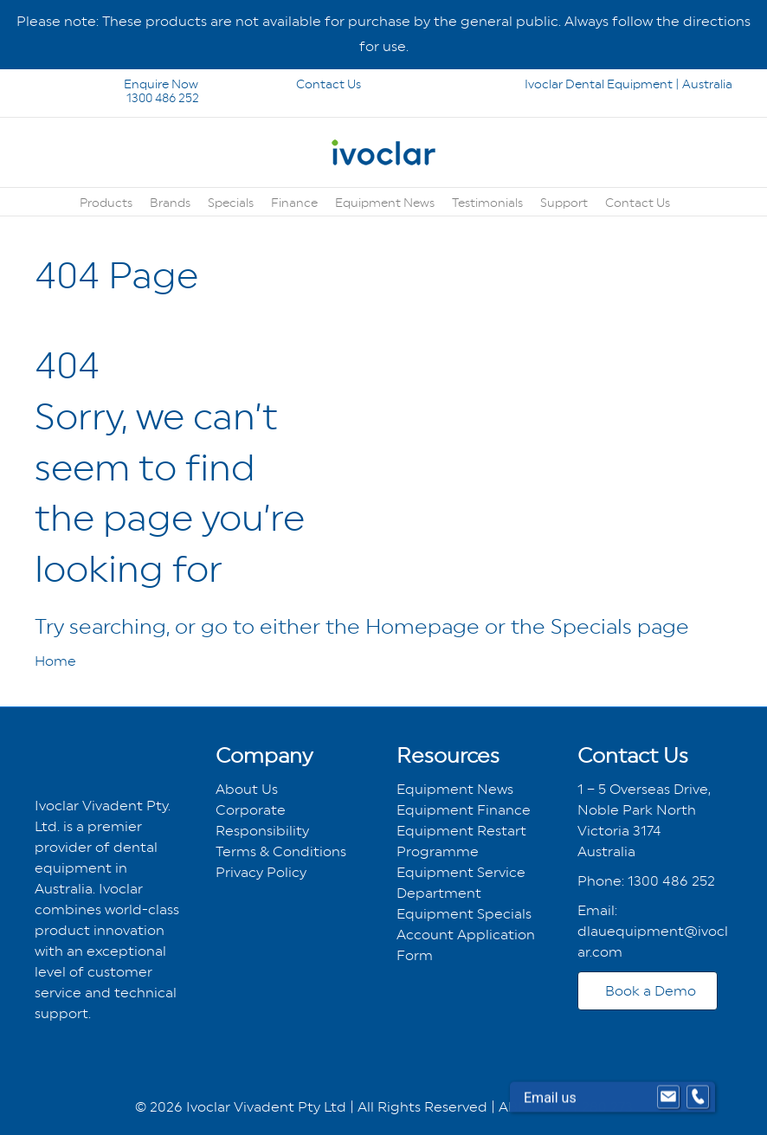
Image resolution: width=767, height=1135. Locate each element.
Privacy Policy (261, 872)
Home (55, 661)
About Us (247, 789)
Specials (231, 203)
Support (564, 203)
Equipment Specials (464, 914)
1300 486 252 (140, 98)
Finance (294, 203)
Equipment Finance (463, 810)
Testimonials (487, 203)
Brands (170, 203)
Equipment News (385, 203)
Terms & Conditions (281, 851)
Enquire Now (118, 84)
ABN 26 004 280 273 (566, 1107)
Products (106, 203)
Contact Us (304, 84)
